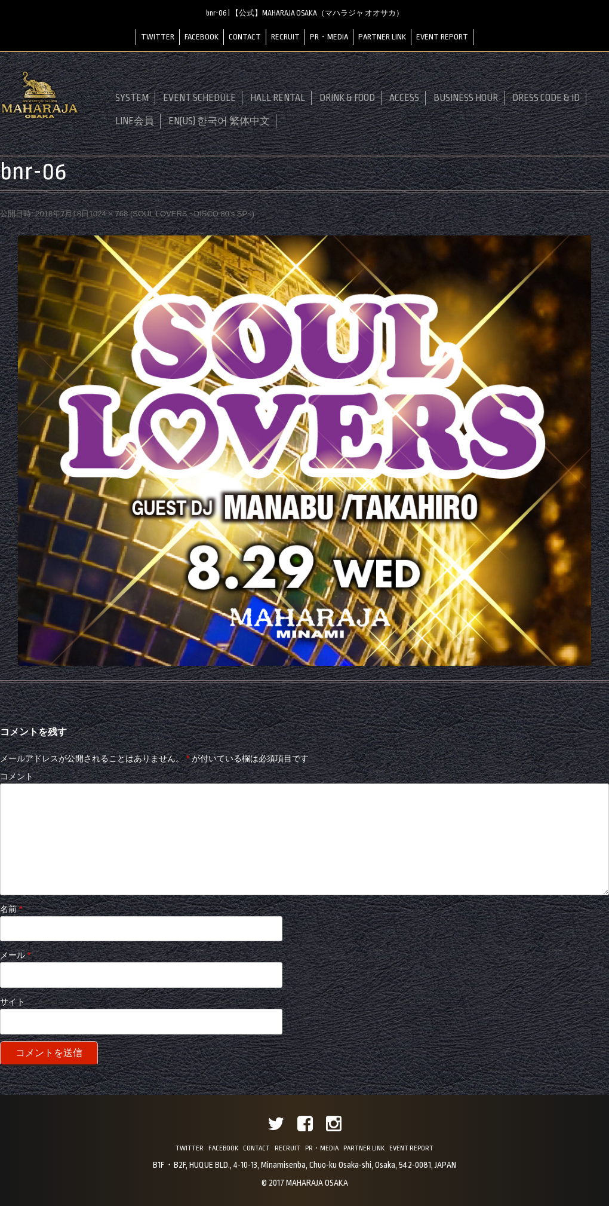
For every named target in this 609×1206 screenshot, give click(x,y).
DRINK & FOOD (347, 98)
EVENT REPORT (442, 36)
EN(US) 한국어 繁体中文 (219, 121)
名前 (11, 909)
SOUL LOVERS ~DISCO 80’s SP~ (192, 213)
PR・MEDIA (329, 36)
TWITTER (157, 36)
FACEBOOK (201, 36)
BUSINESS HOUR (465, 98)
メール (15, 955)
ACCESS (404, 98)
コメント (16, 776)
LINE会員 (134, 121)
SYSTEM (132, 98)
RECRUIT (285, 36)
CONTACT (245, 36)
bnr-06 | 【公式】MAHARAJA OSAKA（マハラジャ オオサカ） (305, 13)
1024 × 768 (108, 213)
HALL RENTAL (277, 98)
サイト (12, 1001)
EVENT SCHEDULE (199, 98)
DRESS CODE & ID (546, 98)
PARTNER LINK (382, 36)
